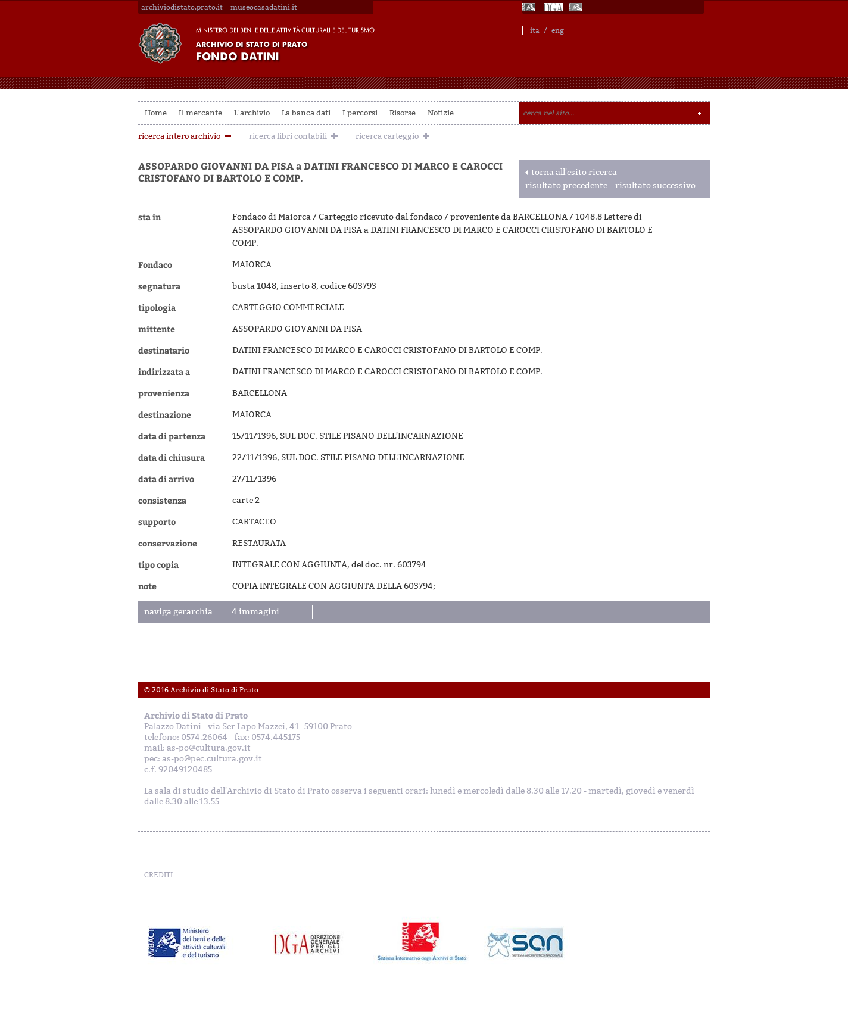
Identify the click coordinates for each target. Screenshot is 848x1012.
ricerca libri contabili (288, 136)
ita (535, 30)
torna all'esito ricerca (574, 172)
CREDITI (158, 875)
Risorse (402, 112)
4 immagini (255, 612)
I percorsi (360, 112)
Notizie (441, 112)
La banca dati (306, 112)
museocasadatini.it (263, 7)
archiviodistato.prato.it (182, 7)
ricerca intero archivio (179, 136)
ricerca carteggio (387, 136)
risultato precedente (566, 185)
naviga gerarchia (178, 612)
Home (156, 112)
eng (557, 30)
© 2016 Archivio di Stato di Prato (201, 690)
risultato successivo (655, 185)
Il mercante (200, 112)
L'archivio (252, 112)
